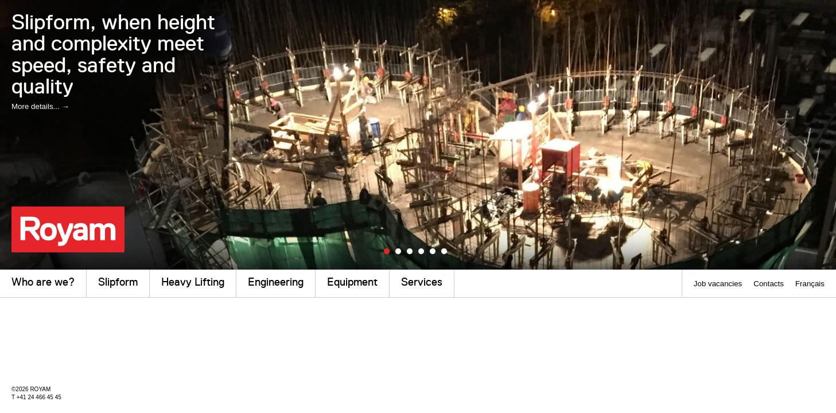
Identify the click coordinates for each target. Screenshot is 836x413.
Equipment (352, 282)
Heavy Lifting (192, 282)
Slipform (118, 282)
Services (421, 282)
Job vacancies (718, 283)
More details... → (40, 106)
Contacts (768, 283)
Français (810, 283)
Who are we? (43, 282)
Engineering (276, 282)
